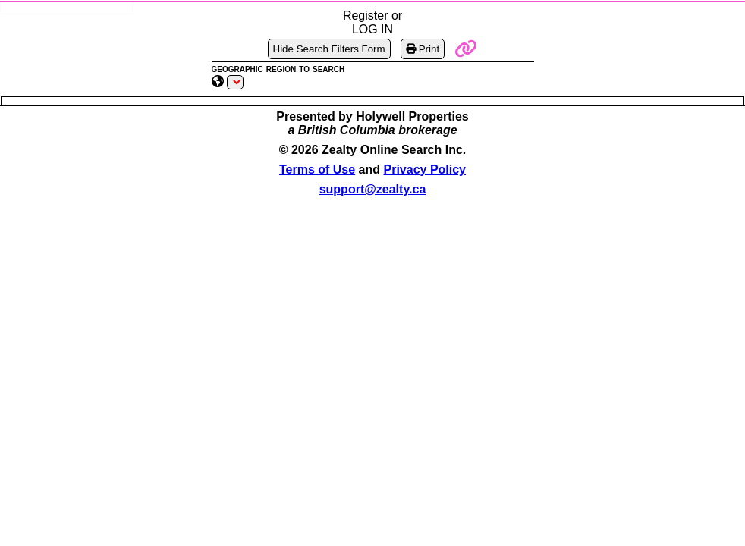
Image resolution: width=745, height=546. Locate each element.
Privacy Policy (425, 169)
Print (422, 49)
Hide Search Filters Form (329, 49)
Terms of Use (317, 169)
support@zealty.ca (372, 189)
